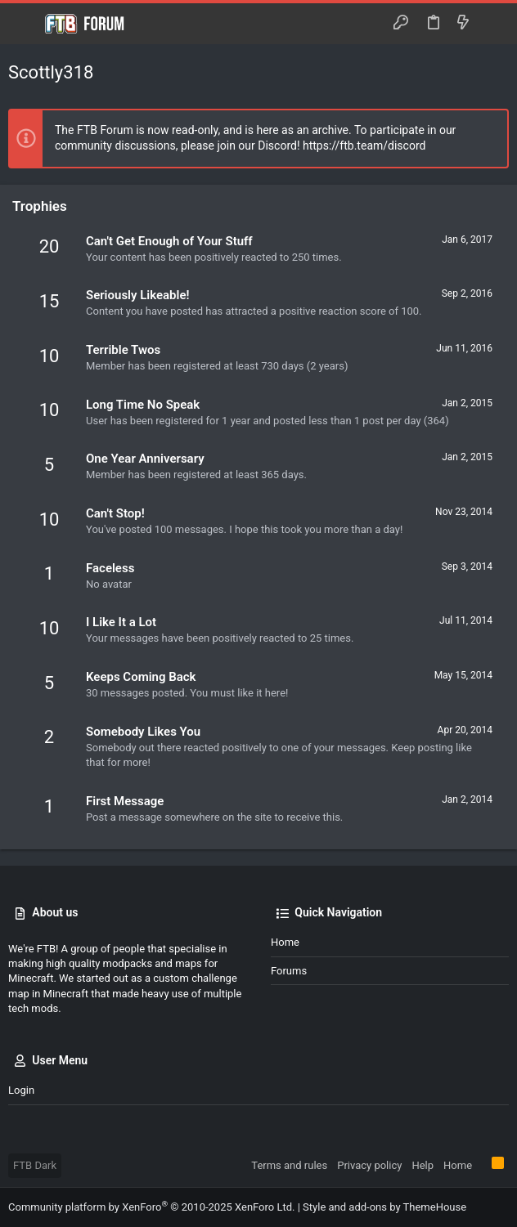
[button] (24, 23)
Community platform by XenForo (151, 1207)
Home (285, 942)
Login (21, 1090)
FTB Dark (34, 1165)
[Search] (493, 23)
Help (422, 1165)
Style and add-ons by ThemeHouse (384, 1207)
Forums (289, 971)
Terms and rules (289, 1165)
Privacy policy (369, 1165)
